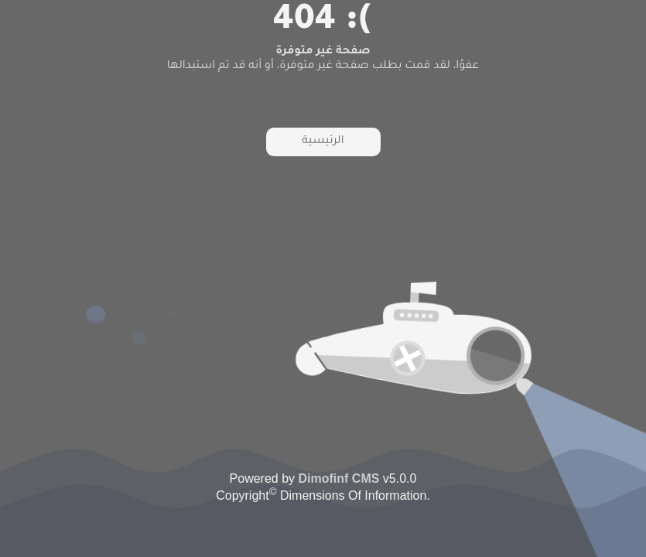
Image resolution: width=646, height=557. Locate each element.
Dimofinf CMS (339, 478)
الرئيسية (323, 141)
